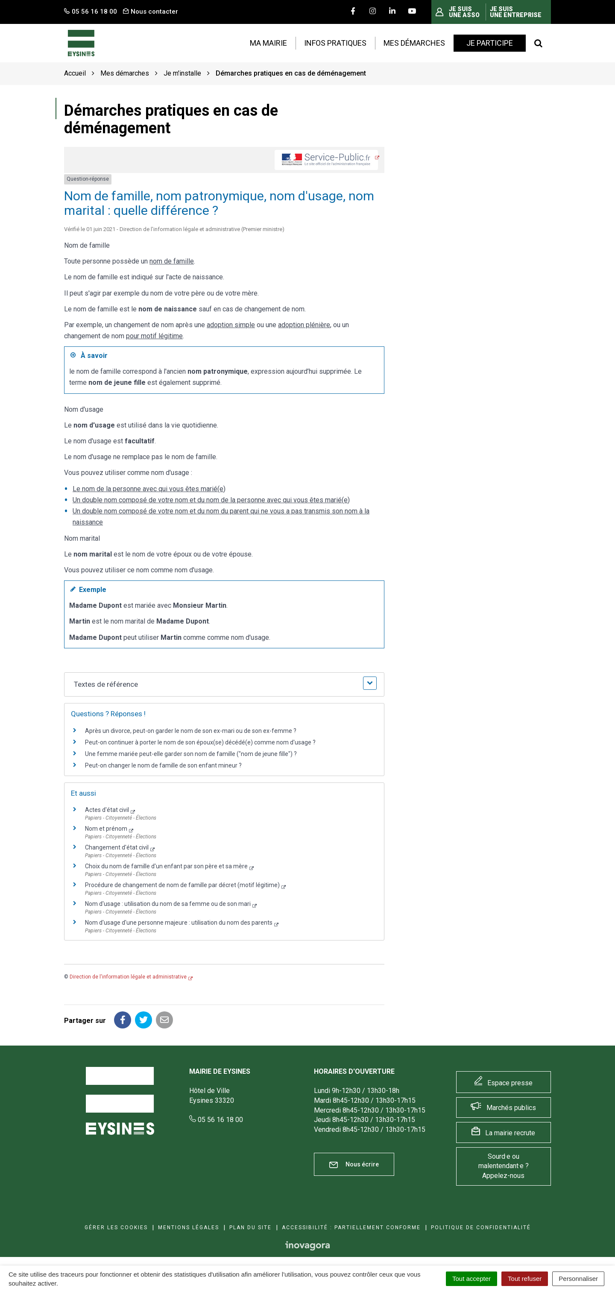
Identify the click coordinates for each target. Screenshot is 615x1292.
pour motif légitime (154, 336)
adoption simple (231, 325)
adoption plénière (304, 325)
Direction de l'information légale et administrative (128, 977)
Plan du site (250, 1227)
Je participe (489, 42)
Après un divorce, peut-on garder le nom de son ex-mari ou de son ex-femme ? (191, 730)
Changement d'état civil (117, 847)
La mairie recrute (510, 1133)
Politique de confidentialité (481, 1227)
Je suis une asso (464, 12)
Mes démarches (414, 42)
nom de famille (171, 261)
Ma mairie (268, 42)
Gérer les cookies (116, 1227)
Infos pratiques (335, 42)
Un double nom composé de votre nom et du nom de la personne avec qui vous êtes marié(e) (211, 500)
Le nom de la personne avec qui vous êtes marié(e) (149, 489)
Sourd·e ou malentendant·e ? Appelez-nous (503, 1166)
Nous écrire (354, 1164)
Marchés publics (511, 1108)
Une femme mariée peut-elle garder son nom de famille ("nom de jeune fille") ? (191, 753)
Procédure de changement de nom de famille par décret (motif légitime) (182, 885)
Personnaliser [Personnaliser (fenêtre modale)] (578, 1278)
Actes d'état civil (107, 809)
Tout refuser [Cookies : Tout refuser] (525, 1278)
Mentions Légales (188, 1227)
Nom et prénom (106, 828)
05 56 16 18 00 (216, 1120)
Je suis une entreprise (516, 12)
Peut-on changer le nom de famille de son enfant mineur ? (163, 765)
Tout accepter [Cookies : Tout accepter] (471, 1278)
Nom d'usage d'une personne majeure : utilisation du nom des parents (178, 922)
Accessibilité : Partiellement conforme (351, 1227)
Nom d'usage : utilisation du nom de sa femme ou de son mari (168, 903)
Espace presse (510, 1083)
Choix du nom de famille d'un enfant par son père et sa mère (166, 866)
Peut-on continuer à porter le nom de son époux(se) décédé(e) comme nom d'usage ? (200, 742)
